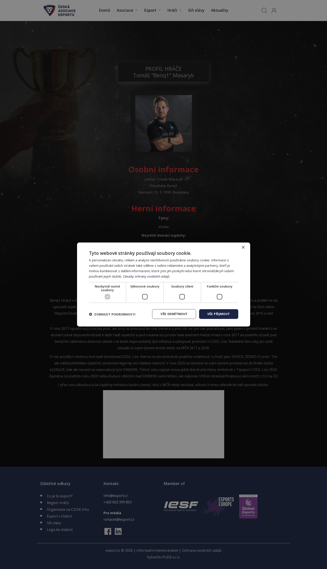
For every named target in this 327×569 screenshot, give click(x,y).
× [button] (243, 247)
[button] (112, 314)
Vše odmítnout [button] (174, 314)
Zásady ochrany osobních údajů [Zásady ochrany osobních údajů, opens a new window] (146, 276)
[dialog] (163, 284)
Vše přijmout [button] (218, 314)
